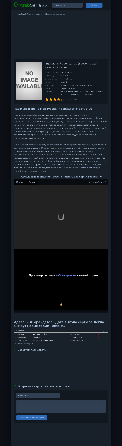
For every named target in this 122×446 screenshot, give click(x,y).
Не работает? (97, 182)
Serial (33, 5)
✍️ (61, 306)
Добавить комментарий (32, 417)
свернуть (101, 331)
